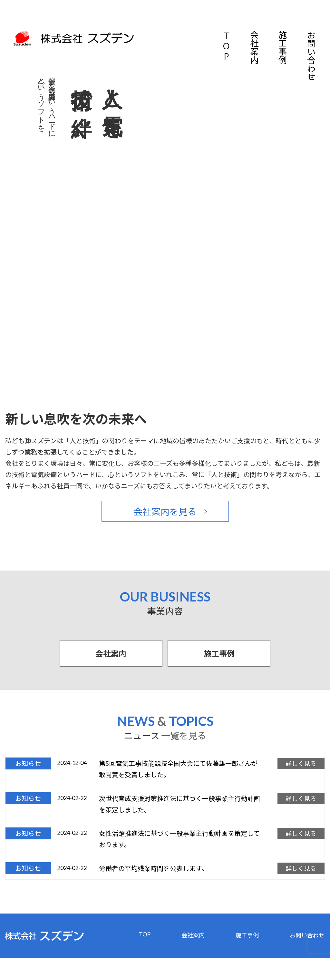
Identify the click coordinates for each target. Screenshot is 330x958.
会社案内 (254, 47)
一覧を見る (183, 735)
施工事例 (282, 47)
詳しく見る (299, 763)
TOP (226, 46)
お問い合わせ (311, 56)
